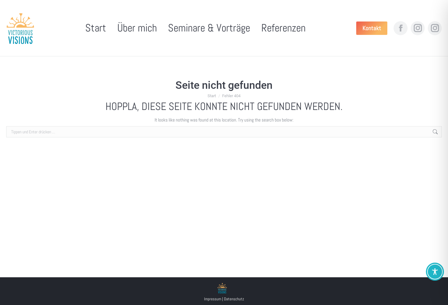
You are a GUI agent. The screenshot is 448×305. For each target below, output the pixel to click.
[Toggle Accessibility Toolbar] (435, 271)
